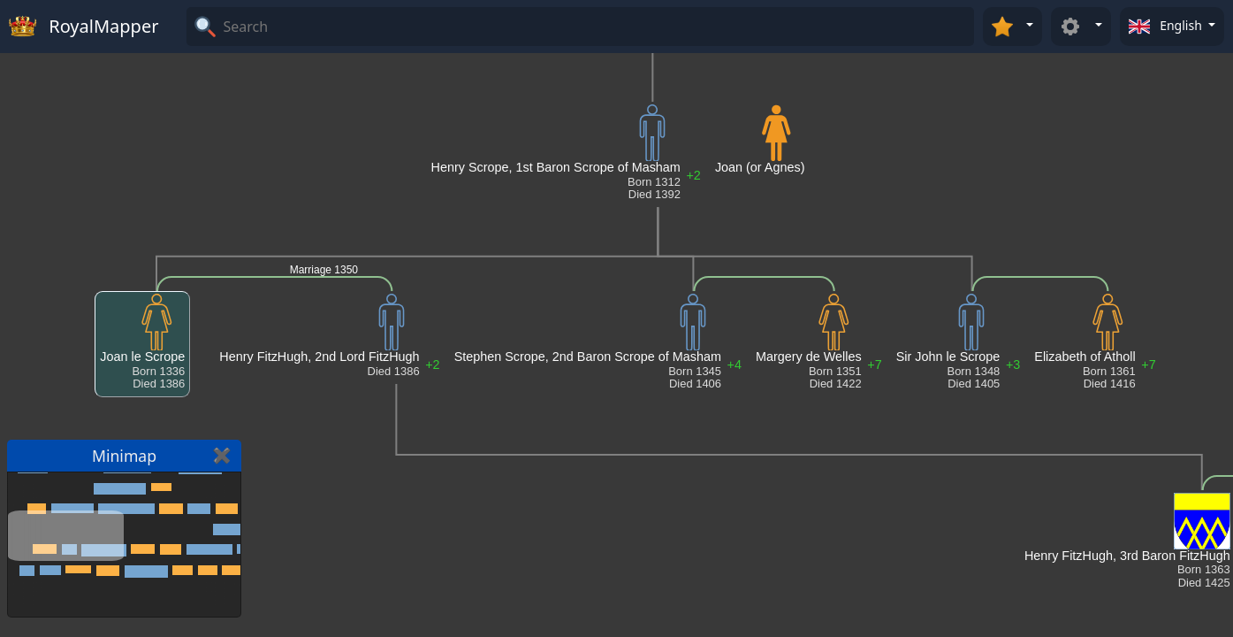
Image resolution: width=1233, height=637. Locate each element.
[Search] (596, 26)
